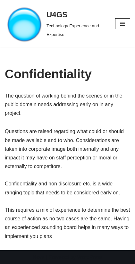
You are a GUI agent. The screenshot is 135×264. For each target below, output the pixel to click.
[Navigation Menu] (122, 23)
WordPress (90, 257)
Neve (38, 257)
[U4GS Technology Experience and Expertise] (55, 23)
